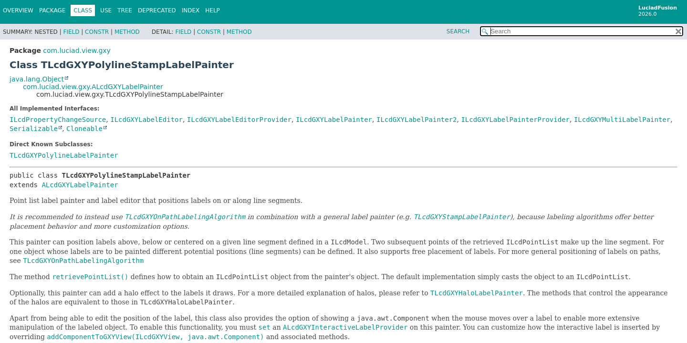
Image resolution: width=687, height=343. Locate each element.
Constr (97, 32)
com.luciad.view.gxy (76, 50)
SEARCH (458, 31)
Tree (124, 10)
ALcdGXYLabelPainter (80, 185)
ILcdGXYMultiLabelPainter (622, 119)
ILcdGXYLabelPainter (334, 119)
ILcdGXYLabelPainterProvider (515, 119)
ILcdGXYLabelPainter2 (416, 119)
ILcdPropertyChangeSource (58, 119)
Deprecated (157, 10)
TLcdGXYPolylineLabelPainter (64, 155)
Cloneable (84, 128)
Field (71, 32)
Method (127, 32)
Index (191, 10)
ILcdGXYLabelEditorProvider (239, 119)
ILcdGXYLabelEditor (146, 119)
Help (212, 10)
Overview (18, 10)
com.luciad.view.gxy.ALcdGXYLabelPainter (93, 87)
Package (52, 10)
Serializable (34, 128)
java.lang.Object (37, 79)
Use (106, 10)
